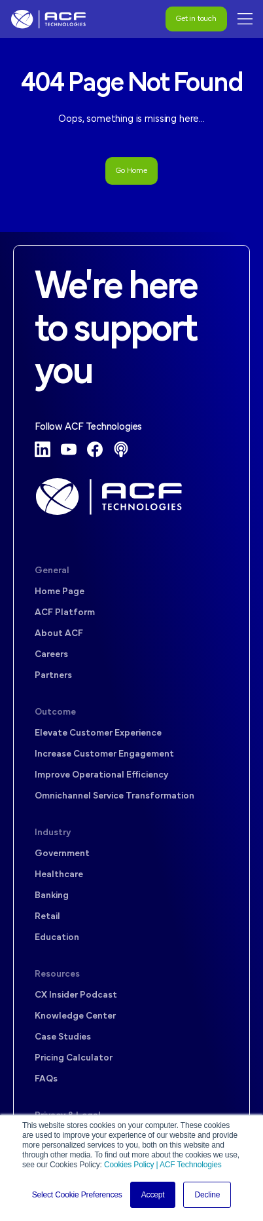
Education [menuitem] (57, 937)
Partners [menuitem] (53, 675)
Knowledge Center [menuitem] (75, 1016)
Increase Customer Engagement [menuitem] (104, 754)
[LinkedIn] (42, 449)
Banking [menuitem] (52, 896)
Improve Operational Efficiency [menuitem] (101, 775)
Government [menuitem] (62, 854)
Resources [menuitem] (57, 974)
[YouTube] (69, 449)
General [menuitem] (52, 571)
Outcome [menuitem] (55, 712)
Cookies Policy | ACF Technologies (163, 1164)
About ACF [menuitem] (59, 633)
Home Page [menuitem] (59, 592)
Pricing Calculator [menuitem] (74, 1058)
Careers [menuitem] (51, 654)
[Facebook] (95, 449)
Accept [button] (153, 1194)
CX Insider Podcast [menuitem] (76, 995)
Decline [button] (207, 1194)
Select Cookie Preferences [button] (77, 1194)
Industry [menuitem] (53, 833)
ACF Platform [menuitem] (65, 613)
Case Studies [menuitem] (63, 1037)
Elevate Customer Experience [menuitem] (98, 733)
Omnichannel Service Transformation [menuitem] (114, 796)
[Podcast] (121, 449)
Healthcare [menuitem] (59, 875)
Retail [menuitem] (47, 916)
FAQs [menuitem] (46, 1079)
